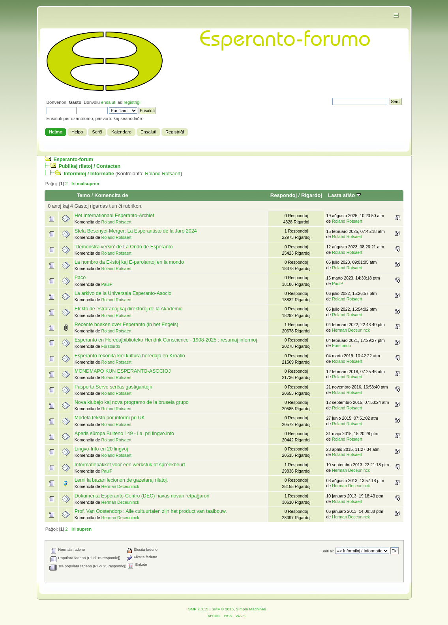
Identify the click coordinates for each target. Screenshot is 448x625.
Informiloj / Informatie (89, 173)
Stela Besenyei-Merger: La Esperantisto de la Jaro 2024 (136, 231)
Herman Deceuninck (351, 330)
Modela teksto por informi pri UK (110, 417)
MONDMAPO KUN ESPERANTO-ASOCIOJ (123, 371)
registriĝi (132, 102)
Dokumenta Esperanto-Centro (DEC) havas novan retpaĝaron (142, 496)
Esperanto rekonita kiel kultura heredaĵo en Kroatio (130, 355)
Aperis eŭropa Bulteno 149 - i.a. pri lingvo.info (124, 433)
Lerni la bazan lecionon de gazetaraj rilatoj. (121, 480)
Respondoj (283, 195)
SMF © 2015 (223, 609)
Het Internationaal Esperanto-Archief (114, 215)
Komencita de (111, 195)
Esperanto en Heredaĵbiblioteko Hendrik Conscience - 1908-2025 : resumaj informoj (166, 340)
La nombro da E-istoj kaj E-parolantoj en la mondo (129, 262)
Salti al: (327, 551)
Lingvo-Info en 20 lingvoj (101, 449)
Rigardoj (311, 195)
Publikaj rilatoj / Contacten (89, 166)
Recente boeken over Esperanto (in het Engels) (126, 324)
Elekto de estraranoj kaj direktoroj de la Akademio (129, 309)
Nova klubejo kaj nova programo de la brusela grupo (132, 402)
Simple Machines (251, 609)
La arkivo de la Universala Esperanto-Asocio (123, 293)
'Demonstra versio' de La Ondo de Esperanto (124, 247)
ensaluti (108, 102)
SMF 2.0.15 (198, 609)
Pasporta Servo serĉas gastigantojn (113, 387)
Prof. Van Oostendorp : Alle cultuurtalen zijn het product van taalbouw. (151, 511)
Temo (83, 195)
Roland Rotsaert (162, 173)
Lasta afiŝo (344, 195)
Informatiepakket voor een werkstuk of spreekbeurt (130, 464)
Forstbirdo (110, 346)
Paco (80, 277)
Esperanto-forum (73, 159)
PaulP (106, 284)
